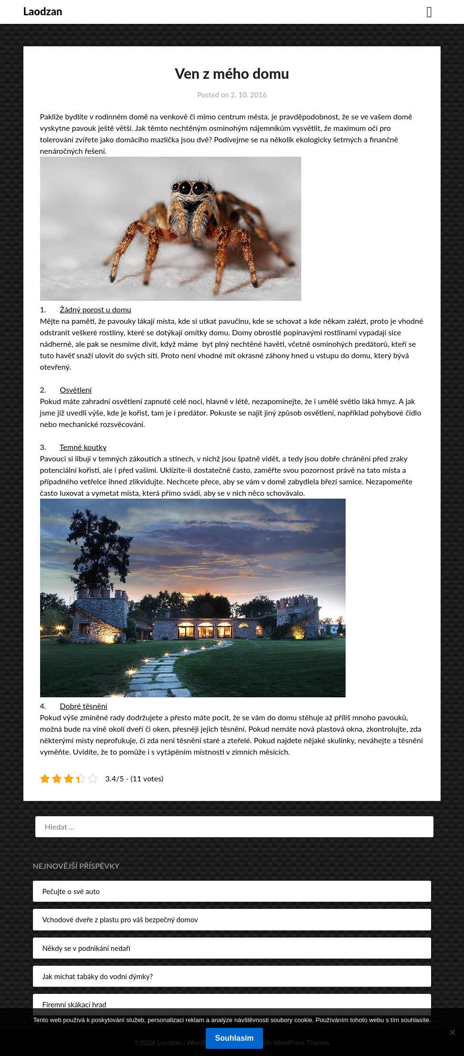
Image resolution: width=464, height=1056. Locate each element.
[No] (452, 1032)
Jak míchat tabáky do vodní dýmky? (97, 976)
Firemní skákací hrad (74, 1004)
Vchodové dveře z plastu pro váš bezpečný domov (120, 919)
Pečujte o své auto (71, 891)
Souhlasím (234, 1038)
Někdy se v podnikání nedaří (86, 948)
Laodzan (43, 11)
